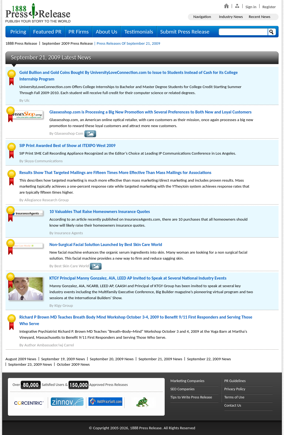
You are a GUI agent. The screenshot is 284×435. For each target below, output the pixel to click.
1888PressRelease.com (37, 13)
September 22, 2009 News (209, 358)
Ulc (26, 100)
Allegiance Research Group (46, 199)
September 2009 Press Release (67, 43)
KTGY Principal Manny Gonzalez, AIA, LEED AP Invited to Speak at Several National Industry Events (137, 278)
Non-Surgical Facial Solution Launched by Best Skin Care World (105, 244)
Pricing (18, 31)
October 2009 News (73, 364)
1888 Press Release (21, 43)
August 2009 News (20, 358)
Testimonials (138, 31)
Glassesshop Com (68, 133)
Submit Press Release (184, 31)
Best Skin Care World (71, 265)
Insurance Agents (68, 232)
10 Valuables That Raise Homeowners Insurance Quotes (99, 211)
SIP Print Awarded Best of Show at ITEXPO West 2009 (67, 145)
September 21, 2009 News (160, 358)
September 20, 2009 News (112, 358)
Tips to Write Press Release (191, 397)
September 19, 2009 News (63, 358)
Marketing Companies (187, 381)
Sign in (250, 6)
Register (269, 6)
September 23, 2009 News (30, 364)
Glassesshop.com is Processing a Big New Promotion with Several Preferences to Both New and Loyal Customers (150, 112)
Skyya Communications (43, 160)
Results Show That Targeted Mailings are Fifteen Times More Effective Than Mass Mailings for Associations (115, 172)
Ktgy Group (63, 305)
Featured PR (47, 31)
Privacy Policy (234, 389)
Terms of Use (234, 397)
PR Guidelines (235, 381)
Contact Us (232, 405)
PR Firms (79, 31)
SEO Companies (182, 389)
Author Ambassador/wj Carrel (49, 345)
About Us (106, 31)
